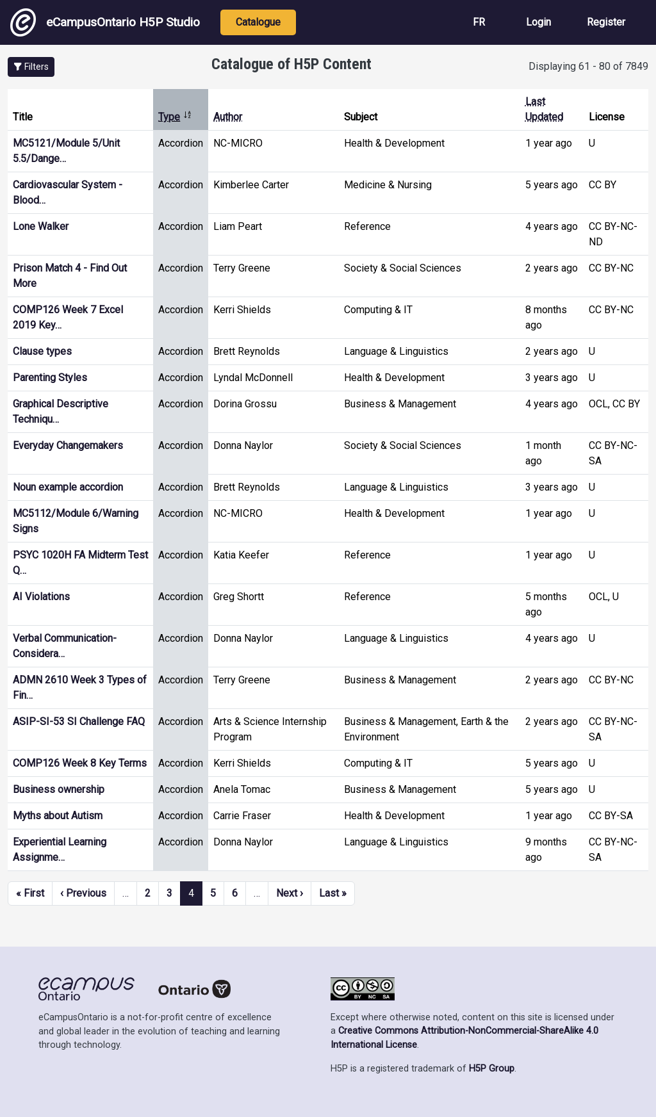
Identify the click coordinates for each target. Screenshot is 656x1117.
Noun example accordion (68, 487)
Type (175, 117)
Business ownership (58, 789)
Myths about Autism (57, 816)
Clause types (42, 351)
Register (606, 22)
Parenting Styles (50, 377)
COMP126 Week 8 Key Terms (80, 763)
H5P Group (491, 1068)
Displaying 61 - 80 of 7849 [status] (588, 66)
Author (227, 117)
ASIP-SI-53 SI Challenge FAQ (79, 721)
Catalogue (258, 22)
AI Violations (41, 597)
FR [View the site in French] (479, 22)
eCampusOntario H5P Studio (105, 22)
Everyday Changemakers (68, 445)
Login (538, 22)
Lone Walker (41, 226)
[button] (31, 67)
